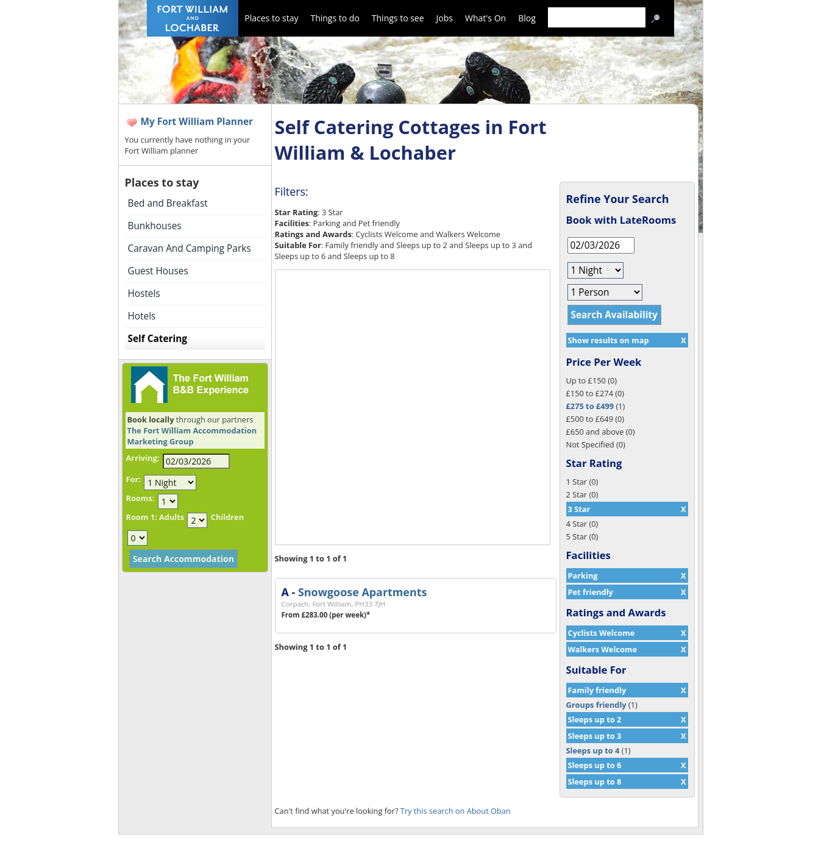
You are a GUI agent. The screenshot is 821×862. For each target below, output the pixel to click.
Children (227, 516)
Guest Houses (158, 271)
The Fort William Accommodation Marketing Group (192, 436)
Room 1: (141, 516)
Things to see (398, 18)
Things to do (334, 18)
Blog (527, 18)
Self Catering (157, 338)
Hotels (142, 316)
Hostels (144, 293)
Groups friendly (596, 704)
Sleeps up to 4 (593, 750)
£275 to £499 (590, 406)
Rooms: (140, 498)
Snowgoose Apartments (362, 592)
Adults (171, 516)
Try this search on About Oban (455, 810)
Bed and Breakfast (168, 203)
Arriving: (143, 457)
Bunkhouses (155, 225)
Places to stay (271, 18)
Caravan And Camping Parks (189, 248)
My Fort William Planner (197, 121)
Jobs (444, 18)
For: (133, 479)
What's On (485, 18)
